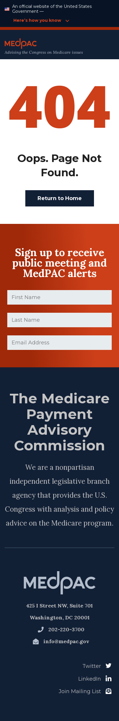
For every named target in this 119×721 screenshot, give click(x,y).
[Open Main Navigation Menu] (101, 46)
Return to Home (60, 198)
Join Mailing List (80, 691)
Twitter (91, 666)
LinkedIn (89, 679)
